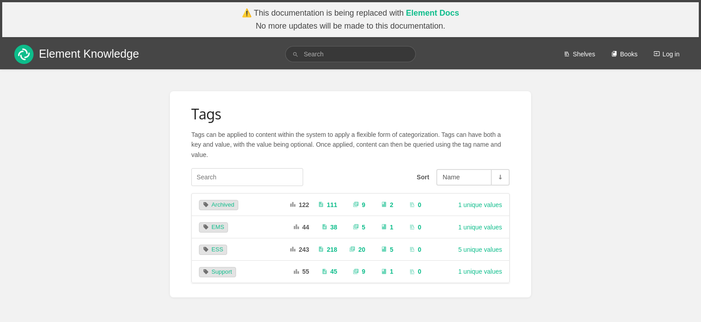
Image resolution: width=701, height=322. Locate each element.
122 (299, 204)
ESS (213, 249)
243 (299, 249)
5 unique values (480, 249)
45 (329, 271)
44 (301, 227)
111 (327, 204)
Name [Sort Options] (451, 177)
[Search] (295, 54)
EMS (213, 227)
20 (357, 249)
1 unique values (480, 204)
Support (217, 271)
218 (327, 249)
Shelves (579, 54)
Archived (218, 204)
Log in (667, 54)
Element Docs (432, 12)
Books (624, 54)
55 (301, 271)
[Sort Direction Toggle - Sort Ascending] (500, 177)
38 (329, 227)
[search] (350, 54)
